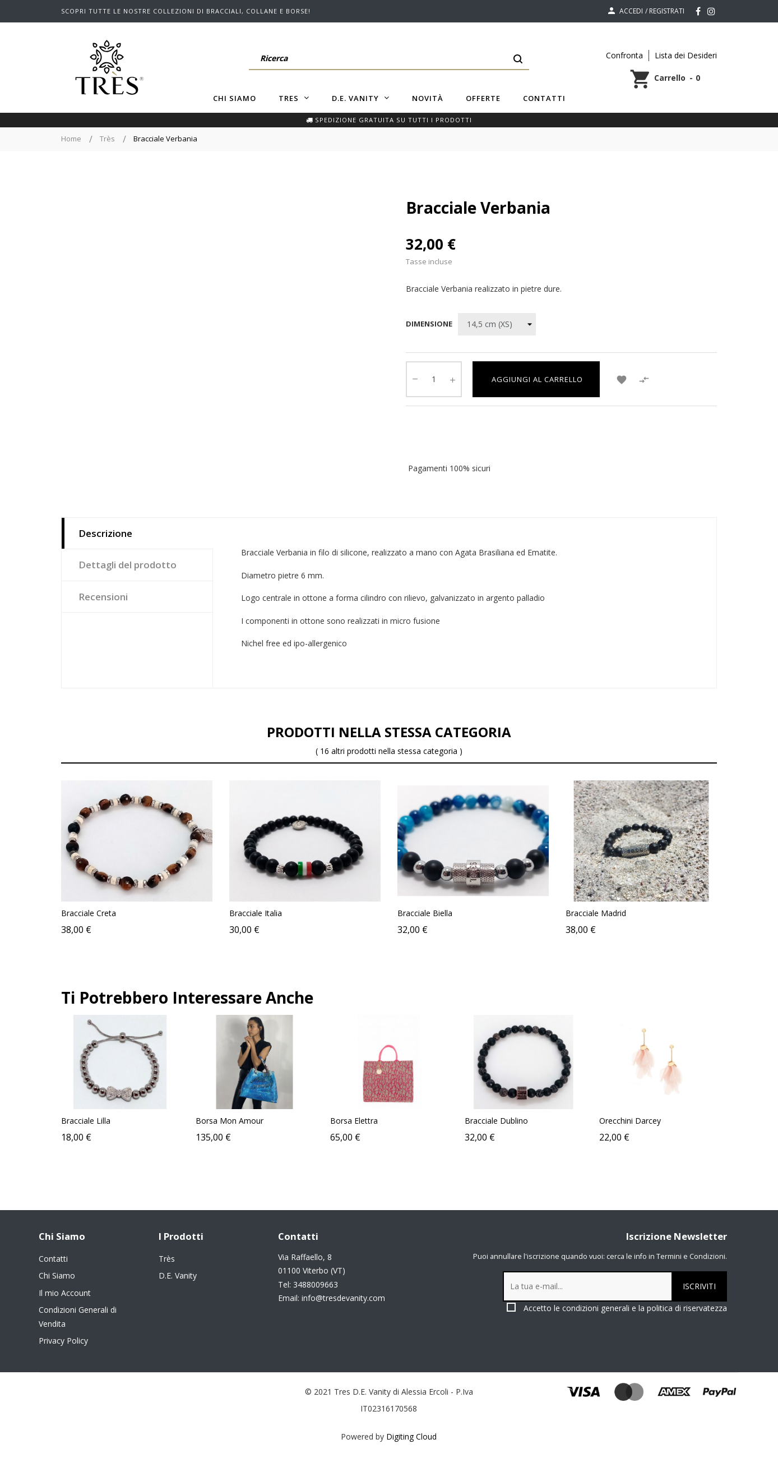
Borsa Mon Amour (288, 1120)
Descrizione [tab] (105, 533)
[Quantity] (434, 379)
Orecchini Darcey (688, 1120)
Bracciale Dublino (554, 1120)
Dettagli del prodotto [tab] (127, 564)
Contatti (53, 1258)
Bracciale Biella (424, 913)
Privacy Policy (63, 1340)
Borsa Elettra (412, 1120)
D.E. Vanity (178, 1275)
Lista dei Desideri (686, 55)
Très (167, 1258)
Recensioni (103, 596)
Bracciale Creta (88, 913)
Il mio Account (65, 1293)
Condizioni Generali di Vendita (78, 1316)
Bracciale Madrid (596, 913)
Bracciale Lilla (144, 1120)
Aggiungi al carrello (536, 379)
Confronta (624, 55)
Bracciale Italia (255, 913)
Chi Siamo (57, 1275)
